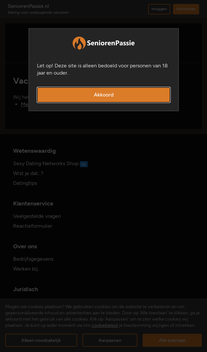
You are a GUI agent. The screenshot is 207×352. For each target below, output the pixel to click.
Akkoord (103, 95)
